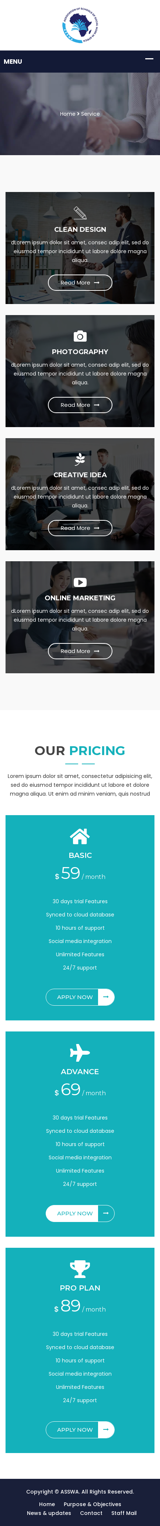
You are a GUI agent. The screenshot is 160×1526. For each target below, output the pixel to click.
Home (68, 114)
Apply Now (85, 997)
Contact (91, 1513)
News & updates (49, 1513)
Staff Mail (124, 1513)
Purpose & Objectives (92, 1504)
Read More (80, 282)
